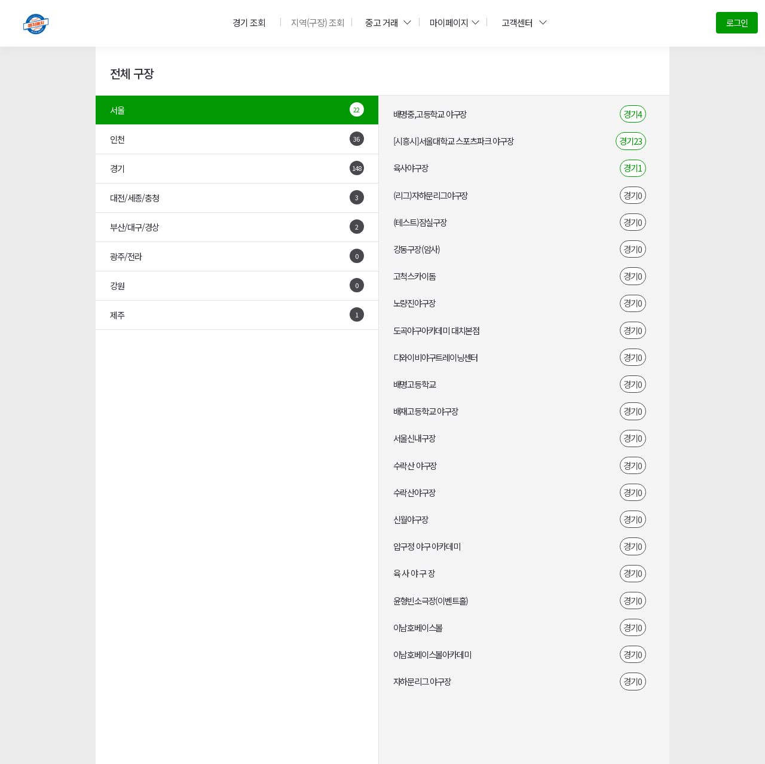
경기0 (632, 195)
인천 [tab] (237, 139)
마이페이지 (451, 22)
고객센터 (520, 22)
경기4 (632, 114)
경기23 (630, 141)
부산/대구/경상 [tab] (237, 226)
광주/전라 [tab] (237, 256)
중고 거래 (385, 22)
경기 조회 (247, 22)
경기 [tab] (237, 168)
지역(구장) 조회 (314, 22)
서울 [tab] (237, 109)
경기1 (632, 167)
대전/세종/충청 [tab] (237, 197)
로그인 (737, 22)
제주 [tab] (237, 314)
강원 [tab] (237, 285)
